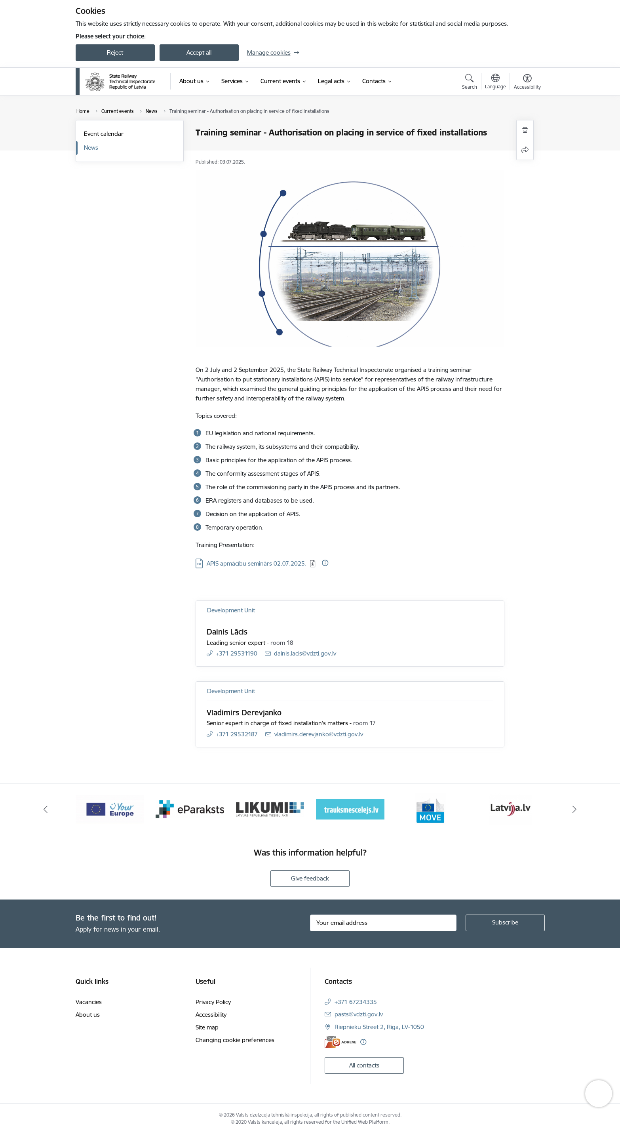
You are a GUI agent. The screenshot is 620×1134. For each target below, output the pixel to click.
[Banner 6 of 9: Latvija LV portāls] (510, 808)
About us (88, 1014)
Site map (207, 1027)
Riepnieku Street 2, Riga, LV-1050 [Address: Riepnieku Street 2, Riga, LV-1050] (379, 1027)
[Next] (575, 809)
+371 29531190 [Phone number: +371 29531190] (236, 653)
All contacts (364, 1065)
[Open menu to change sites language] (495, 82)
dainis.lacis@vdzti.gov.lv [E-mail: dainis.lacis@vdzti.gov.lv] (305, 653)
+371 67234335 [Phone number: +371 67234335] (356, 1002)
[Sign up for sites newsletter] (505, 923)
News (91, 147)
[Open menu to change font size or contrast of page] (527, 82)
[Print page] (525, 130)
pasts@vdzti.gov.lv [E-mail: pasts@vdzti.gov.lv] (359, 1014)
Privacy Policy (213, 1002)
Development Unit (231, 610)
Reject (115, 52)
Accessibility (211, 1014)
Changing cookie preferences (235, 1040)
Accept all (198, 52)
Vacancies (89, 1002)
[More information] (325, 563)
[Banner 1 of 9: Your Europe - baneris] (110, 808)
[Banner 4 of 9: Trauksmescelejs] (350, 808)
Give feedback (310, 878)
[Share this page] (525, 150)
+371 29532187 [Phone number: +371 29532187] (237, 734)
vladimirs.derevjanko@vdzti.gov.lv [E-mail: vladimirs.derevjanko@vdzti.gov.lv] (318, 734)
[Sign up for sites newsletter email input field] (383, 923)
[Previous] (45, 809)
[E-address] (340, 1041)
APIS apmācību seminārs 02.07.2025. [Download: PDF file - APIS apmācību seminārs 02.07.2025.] (256, 563)
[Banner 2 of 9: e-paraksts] (190, 808)
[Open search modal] (469, 82)
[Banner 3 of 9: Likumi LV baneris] (270, 808)
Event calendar (104, 133)
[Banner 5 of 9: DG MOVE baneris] (430, 808)
